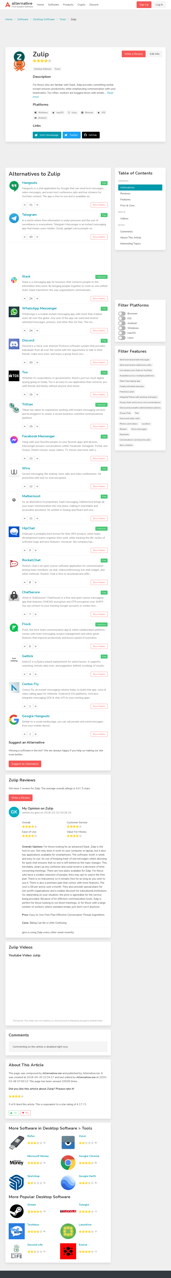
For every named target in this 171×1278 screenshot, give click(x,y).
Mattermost (31, 496)
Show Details (99, 205)
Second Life (35, 1245)
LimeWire (85, 1225)
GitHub (93, 135)
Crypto (81, 5)
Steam (31, 1205)
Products (68, 5)
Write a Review (134, 54)
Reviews (125, 193)
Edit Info (154, 54)
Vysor (82, 1136)
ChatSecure (31, 592)
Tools (63, 19)
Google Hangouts (36, 716)
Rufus (31, 1136)
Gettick (27, 656)
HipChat (28, 528)
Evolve (83, 1245)
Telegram (29, 214)
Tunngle (84, 1205)
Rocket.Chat (31, 560)
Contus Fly (30, 684)
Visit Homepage (49, 135)
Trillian (27, 404)
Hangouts (29, 182)
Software (53, 5)
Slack (26, 276)
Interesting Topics (130, 243)
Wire (26, 468)
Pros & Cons (127, 205)
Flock (26, 624)
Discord (93, 5)
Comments (126, 231)
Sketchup (33, 1176)
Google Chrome (89, 1156)
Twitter (73, 135)
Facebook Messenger (38, 436)
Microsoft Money (38, 1156)
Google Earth (87, 1176)
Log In (159, 5)
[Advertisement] (85, 33)
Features (125, 199)
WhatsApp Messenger (39, 308)
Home (40, 5)
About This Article (130, 237)
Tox (25, 372)
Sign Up (144, 5)
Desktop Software (44, 19)
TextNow (33, 1225)
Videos (124, 218)
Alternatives (127, 187)
